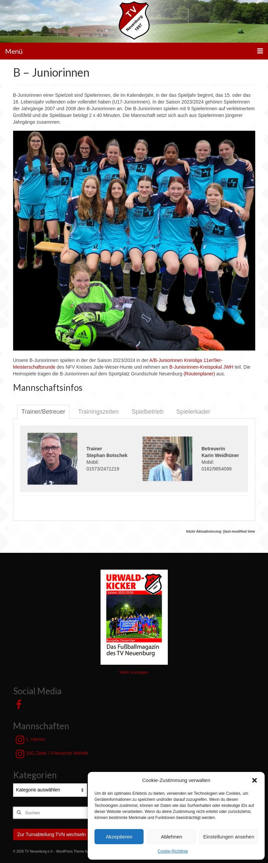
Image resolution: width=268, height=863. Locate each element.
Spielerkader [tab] (193, 411)
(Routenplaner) (199, 373)
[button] (254, 780)
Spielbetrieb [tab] (147, 411)
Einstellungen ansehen (228, 836)
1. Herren (30, 740)
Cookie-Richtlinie (173, 851)
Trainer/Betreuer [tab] (43, 411)
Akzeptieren (119, 836)
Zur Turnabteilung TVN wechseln (51, 834)
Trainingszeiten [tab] (98, 411)
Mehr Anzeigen (134, 672)
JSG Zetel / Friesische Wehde (52, 754)
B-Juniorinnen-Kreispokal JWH (201, 367)
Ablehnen (171, 836)
